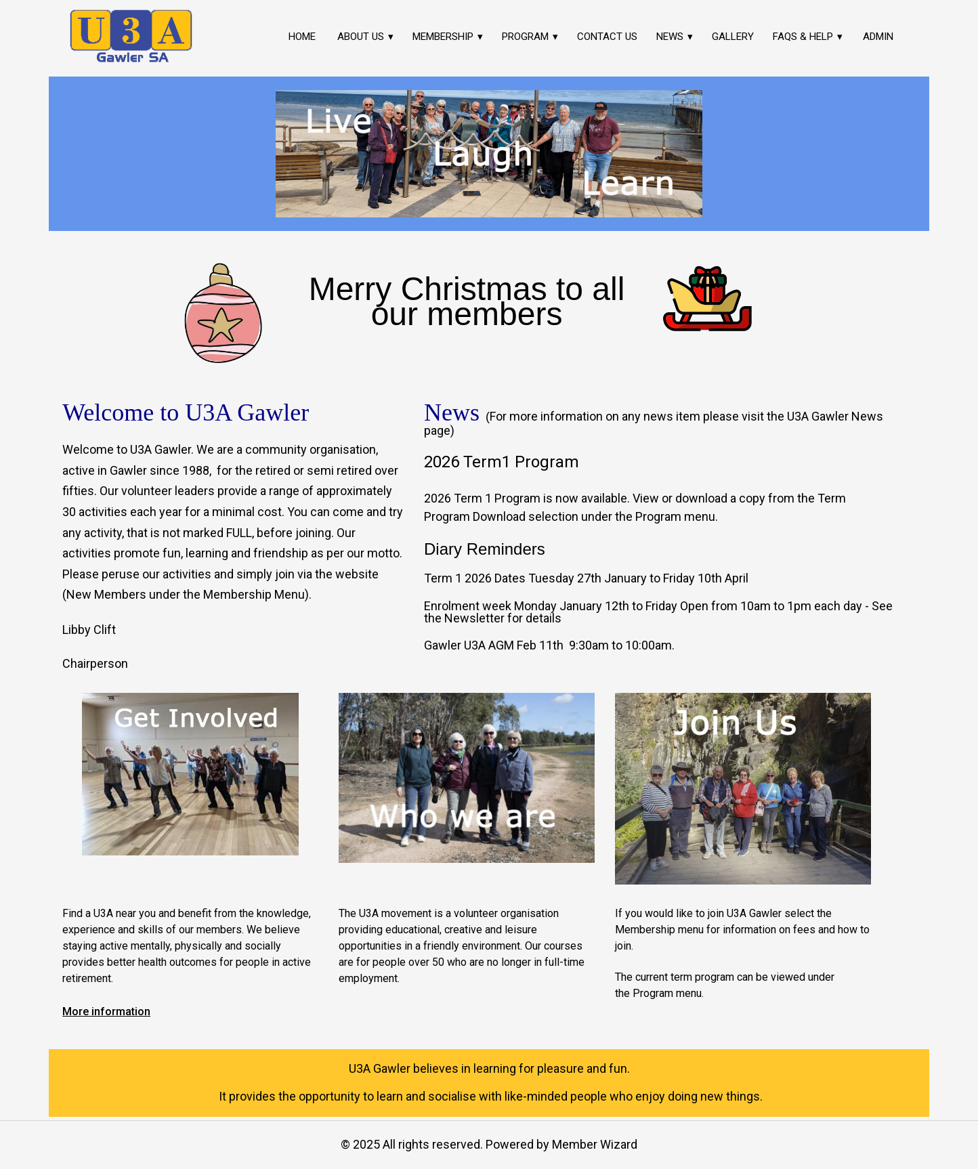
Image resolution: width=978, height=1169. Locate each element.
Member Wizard (594, 1144)
